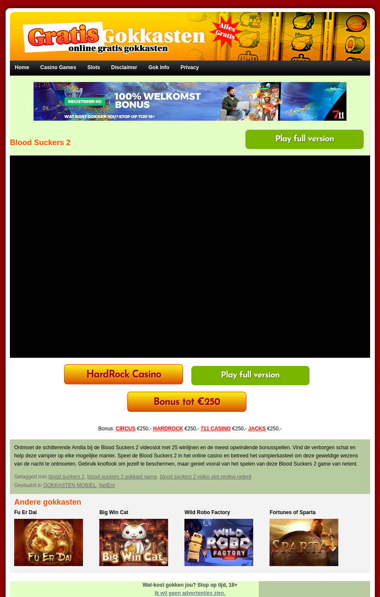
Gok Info (158, 67)
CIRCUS (125, 429)
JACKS (257, 429)
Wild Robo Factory (207, 512)
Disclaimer (124, 67)
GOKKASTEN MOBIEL (69, 485)
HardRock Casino (123, 375)
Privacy (190, 67)
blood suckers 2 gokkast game (122, 477)
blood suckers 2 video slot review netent (205, 477)
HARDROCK (168, 429)
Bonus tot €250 (186, 403)
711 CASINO (216, 429)
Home (22, 67)
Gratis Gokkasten (190, 30)
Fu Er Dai (25, 512)
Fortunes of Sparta (293, 512)
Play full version (304, 139)
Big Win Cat (113, 512)
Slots (93, 67)
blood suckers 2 (66, 477)
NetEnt (107, 485)
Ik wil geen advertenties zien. (190, 593)
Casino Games (58, 67)
